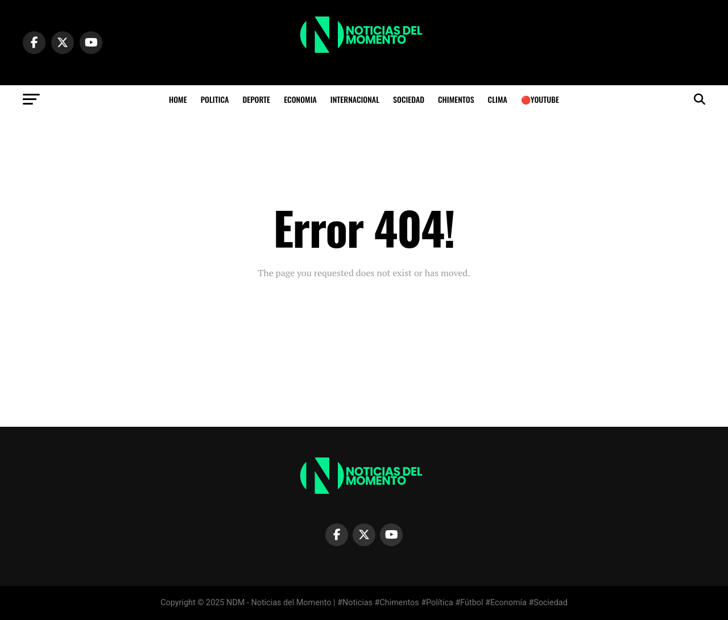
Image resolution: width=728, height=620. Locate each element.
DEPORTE (256, 99)
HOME (178, 99)
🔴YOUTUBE (540, 99)
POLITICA (215, 99)
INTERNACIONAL (354, 99)
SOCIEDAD (408, 99)
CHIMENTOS (456, 99)
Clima (497, 99)
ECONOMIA (300, 99)
